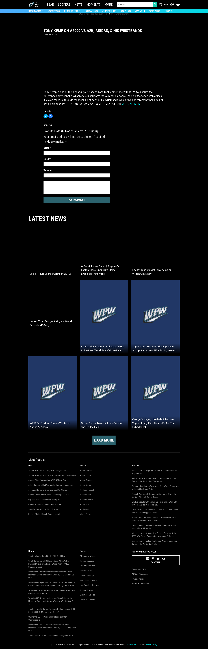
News (78, 4)
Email (47, 159)
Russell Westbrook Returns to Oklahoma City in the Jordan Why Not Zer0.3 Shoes (154, 495)
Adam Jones (85, 485)
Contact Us (131, 645)
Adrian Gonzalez (87, 499)
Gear (50, 4)
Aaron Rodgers (86, 480)
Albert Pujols (85, 514)
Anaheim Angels (87, 561)
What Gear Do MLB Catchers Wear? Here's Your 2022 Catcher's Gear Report (51, 592)
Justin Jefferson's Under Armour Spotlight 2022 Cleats (52, 475)
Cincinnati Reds (87, 570)
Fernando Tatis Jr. (72, 11)
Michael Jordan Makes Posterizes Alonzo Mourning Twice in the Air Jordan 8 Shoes (154, 542)
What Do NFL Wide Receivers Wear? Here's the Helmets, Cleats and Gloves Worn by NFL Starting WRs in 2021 (52, 628)
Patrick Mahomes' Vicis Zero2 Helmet (44, 504)
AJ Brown (84, 504)
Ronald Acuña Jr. (36, 11)
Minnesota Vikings (88, 556)
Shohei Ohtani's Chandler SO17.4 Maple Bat (47, 480)
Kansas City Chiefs (88, 580)
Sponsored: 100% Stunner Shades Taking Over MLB (50, 635)
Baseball (49, 125)
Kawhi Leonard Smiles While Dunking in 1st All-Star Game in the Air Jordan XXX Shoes (154, 480)
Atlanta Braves (86, 590)
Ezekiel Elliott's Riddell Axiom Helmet (44, 514)
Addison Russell (87, 490)
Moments (93, 4)
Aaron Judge (154, 11)
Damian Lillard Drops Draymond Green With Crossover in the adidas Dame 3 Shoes (155, 488)
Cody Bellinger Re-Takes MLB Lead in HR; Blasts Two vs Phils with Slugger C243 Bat (155, 511)
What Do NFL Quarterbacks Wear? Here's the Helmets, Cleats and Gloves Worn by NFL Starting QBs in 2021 (52, 584)
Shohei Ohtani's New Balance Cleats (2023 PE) (48, 495)
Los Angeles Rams (88, 566)
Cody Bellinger (109, 11)
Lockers (64, 4)
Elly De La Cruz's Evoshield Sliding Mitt (44, 499)
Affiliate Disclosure (140, 574)
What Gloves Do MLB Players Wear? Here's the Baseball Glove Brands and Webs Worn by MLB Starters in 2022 (48, 564)
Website (47, 170)
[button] (178, 4)
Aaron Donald (86, 470)
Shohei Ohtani (53, 11)
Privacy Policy (138, 579)
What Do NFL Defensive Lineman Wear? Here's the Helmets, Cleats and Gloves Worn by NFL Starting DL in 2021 (52, 601)
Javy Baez (140, 11)
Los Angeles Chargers (89, 585)
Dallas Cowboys (87, 575)
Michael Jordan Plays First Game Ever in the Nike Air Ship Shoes (154, 472)
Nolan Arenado (91, 11)
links (114, 14)
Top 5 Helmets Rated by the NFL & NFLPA (46, 556)
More (109, 4)
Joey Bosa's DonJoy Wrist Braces (43, 509)
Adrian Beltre (85, 495)
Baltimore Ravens (87, 600)
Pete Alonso (125, 11)
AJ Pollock (84, 509)
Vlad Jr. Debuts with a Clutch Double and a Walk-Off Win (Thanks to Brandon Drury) (154, 503)
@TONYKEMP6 (131, 104)
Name (47, 147)
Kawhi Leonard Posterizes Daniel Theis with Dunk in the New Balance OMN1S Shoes (154, 519)
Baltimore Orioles (87, 595)
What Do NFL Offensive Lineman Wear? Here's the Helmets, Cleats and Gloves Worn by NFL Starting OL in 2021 (51, 575)
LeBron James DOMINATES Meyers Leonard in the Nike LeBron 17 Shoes (154, 527)
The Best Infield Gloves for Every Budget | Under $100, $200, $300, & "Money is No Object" (51, 610)
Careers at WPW (139, 569)
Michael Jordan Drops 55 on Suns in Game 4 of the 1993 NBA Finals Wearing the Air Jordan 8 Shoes (154, 534)
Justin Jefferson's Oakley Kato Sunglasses (47, 470)
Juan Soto (169, 11)
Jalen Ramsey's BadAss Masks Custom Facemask (50, 485)
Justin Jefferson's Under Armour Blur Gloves (47, 490)
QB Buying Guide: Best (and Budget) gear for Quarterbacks (47, 618)
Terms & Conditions (140, 583)
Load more (104, 440)
